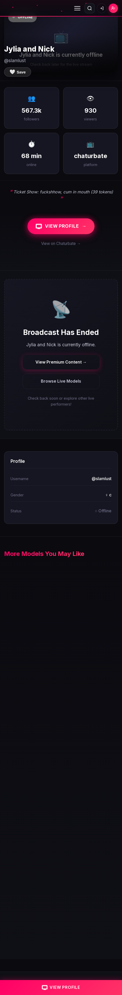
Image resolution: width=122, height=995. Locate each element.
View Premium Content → (61, 362)
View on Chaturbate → (61, 243)
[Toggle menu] (77, 8)
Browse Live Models (61, 381)
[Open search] (90, 8)
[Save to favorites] (17, 72)
